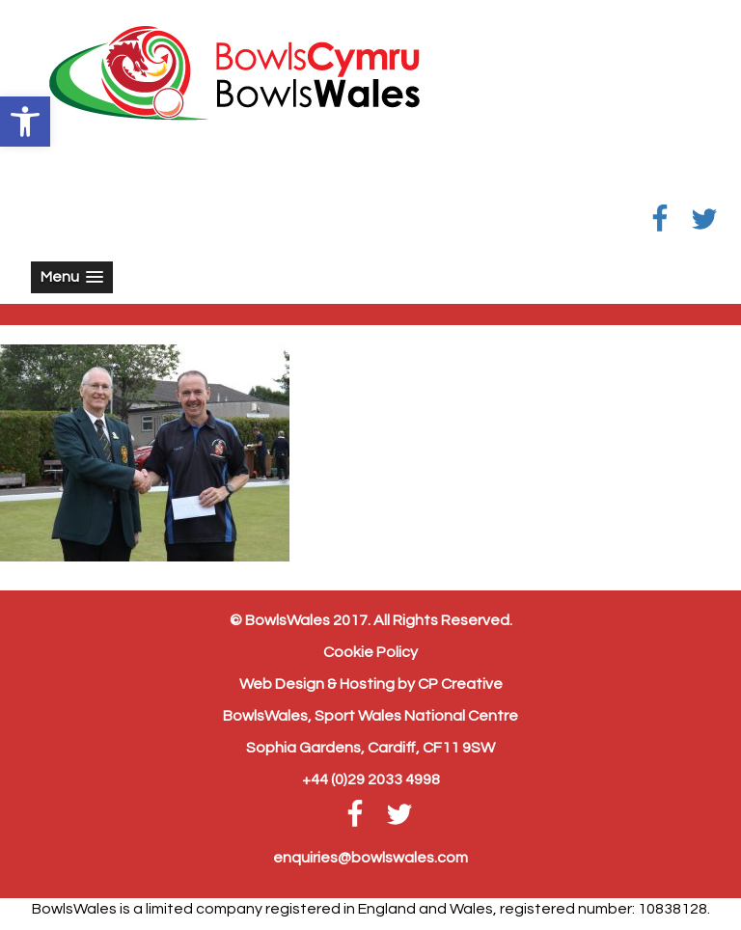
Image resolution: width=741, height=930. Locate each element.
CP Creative (460, 684)
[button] (25, 121)
